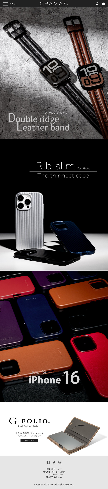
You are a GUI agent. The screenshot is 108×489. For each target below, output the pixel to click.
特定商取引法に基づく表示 (54, 471)
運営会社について (54, 469)
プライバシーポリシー (54, 474)
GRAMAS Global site (54, 477)
